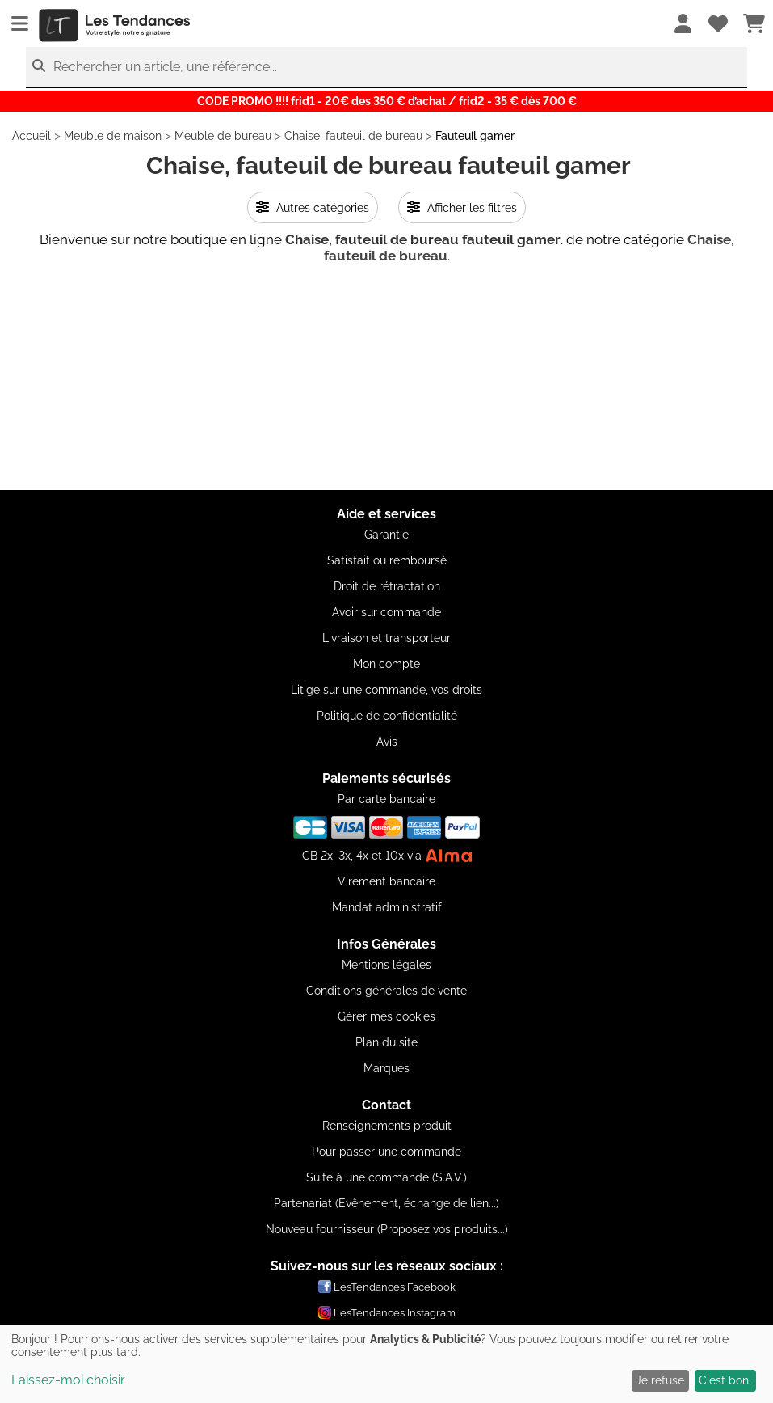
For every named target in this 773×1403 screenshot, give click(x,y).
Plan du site (386, 1042)
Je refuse (660, 1380)
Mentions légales (386, 964)
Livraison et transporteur (386, 638)
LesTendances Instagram (387, 1312)
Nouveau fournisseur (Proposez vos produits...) (387, 1229)
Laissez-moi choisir (68, 1380)
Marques (386, 1068)
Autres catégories (312, 207)
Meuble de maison (113, 135)
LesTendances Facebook (387, 1286)
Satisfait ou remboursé (387, 560)
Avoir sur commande (386, 612)
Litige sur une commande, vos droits (386, 689)
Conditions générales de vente (386, 990)
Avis (386, 741)
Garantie (386, 534)
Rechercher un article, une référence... (165, 66)
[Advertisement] (386, 377)
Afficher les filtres (462, 207)
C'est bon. (725, 1380)
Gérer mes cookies (386, 1016)
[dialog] (386, 1364)
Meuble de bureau (222, 135)
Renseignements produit (387, 1125)
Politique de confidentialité (387, 715)
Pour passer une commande (386, 1151)
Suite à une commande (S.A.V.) (386, 1177)
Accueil (31, 135)
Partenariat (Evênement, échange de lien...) (386, 1203)
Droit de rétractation (387, 586)
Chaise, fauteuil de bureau (353, 135)
